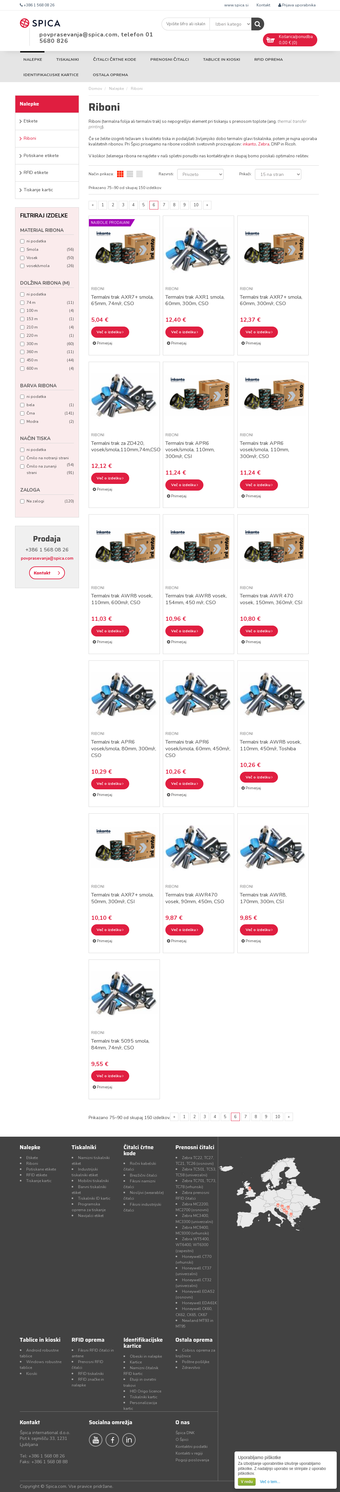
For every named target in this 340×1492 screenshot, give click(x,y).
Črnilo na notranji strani (47, 458)
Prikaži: (245, 174)
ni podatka (33, 241)
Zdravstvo (191, 1367)
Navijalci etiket (91, 1215)
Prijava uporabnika (297, 5)
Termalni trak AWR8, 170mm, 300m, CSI (263, 898)
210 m (47, 327)
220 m (47, 335)
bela (47, 405)
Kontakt (263, 5)
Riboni (30, 138)
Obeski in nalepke (146, 1356)
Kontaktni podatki (192, 1446)
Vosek (47, 258)
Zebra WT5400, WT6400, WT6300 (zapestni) (193, 1244)
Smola (47, 249)
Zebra (263, 144)
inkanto (249, 144)
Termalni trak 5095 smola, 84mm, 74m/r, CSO (120, 1044)
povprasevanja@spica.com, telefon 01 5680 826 (96, 38)
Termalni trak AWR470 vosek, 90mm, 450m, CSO (194, 898)
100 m (47, 310)
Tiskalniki (67, 59)
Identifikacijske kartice (51, 74)
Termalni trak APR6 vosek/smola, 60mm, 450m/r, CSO (197, 748)
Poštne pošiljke (195, 1361)
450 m (47, 360)
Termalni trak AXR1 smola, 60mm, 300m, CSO (195, 300)
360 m (47, 352)
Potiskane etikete (41, 156)
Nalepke (32, 59)
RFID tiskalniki (91, 1373)
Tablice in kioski (221, 59)
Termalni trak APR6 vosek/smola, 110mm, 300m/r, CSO (264, 450)
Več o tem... (270, 1482)
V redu (247, 1482)
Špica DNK (185, 1432)
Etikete (31, 121)
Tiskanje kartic (38, 190)
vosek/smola (47, 266)
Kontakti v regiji (189, 1453)
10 (196, 205)
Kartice (136, 1362)
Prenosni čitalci (169, 59)
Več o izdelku (110, 332)
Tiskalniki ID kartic (94, 1198)
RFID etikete (36, 173)
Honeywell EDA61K (199, 1303)
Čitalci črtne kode (114, 59)
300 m (47, 344)
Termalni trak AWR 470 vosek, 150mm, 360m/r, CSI (271, 599)
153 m (47, 319)
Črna (47, 413)
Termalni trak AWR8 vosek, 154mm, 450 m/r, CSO (196, 599)
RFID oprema (268, 59)
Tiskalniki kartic (143, 1397)
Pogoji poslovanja (192, 1460)
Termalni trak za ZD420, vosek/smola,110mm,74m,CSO (126, 447)
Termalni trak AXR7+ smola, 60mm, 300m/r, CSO (271, 300)
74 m (47, 302)
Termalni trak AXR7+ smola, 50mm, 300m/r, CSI (122, 898)
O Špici (182, 1439)
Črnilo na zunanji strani (47, 470)
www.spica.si (236, 5)
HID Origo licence (145, 1391)
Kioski (31, 1373)
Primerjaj (102, 343)
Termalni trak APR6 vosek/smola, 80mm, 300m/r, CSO (123, 748)
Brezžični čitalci (143, 1175)
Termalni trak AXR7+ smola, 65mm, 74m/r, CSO (122, 300)
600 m (47, 368)
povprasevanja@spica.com (47, 558)
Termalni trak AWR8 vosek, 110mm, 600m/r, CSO (122, 599)
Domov (95, 88)
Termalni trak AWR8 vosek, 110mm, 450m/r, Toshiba (270, 745)
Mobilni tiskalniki (93, 1180)
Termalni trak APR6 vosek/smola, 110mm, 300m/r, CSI (190, 450)
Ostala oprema (110, 74)
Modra (47, 421)
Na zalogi (47, 501)
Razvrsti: (166, 174)
